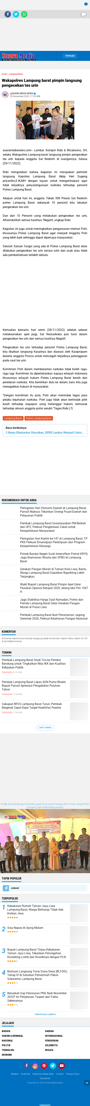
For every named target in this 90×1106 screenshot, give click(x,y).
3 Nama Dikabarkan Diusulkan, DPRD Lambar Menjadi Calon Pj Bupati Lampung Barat (45, 432)
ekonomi (7, 1054)
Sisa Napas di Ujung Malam (25, 927)
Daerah (49, 1031)
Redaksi (14, 1074)
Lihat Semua (45, 727)
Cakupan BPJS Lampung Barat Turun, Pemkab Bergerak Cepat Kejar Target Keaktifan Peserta (32, 706)
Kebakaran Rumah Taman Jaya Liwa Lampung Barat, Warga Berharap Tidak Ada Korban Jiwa (35, 909)
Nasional (7, 1040)
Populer (70, 56)
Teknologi (8, 1050)
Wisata (49, 1050)
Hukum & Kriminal (12, 1035)
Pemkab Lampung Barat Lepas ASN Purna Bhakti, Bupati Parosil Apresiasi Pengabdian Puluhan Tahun (34, 685)
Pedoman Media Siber (43, 1074)
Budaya (6, 1031)
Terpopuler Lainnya (45, 1014)
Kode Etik (25, 1074)
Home (4, 74)
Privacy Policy (72, 1074)
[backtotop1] (87, 1082)
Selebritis (51, 1045)
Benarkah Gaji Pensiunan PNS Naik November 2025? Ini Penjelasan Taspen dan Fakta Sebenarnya (37, 997)
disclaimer (45, 1078)
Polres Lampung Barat (38, 418)
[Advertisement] (45, 25)
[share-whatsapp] (24, 14)
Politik (6, 1045)
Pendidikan (51, 1040)
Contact (60, 1074)
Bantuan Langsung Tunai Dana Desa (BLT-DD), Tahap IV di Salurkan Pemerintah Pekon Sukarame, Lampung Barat (37, 975)
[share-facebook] (8, 14)
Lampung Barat (13, 418)
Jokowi (15, 888)
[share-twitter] (16, 14)
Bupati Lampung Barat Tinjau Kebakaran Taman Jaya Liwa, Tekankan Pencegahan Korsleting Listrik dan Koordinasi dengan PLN (36, 953)
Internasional (54, 1035)
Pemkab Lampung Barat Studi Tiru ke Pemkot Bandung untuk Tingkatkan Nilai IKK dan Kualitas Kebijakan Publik (34, 663)
